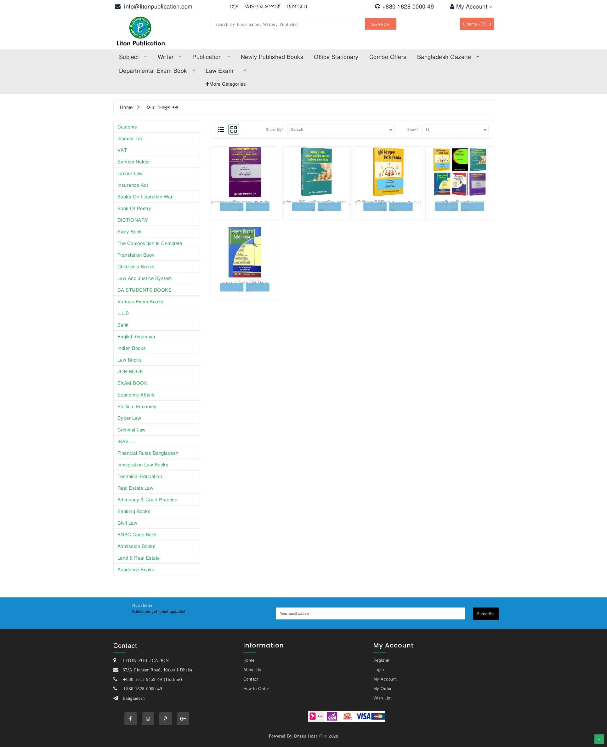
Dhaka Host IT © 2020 (316, 736)
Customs (127, 127)
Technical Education (139, 476)
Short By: (275, 129)
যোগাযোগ (297, 6)
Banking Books (134, 511)
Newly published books (272, 56)
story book (129, 231)
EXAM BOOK (132, 383)
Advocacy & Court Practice (147, 499)
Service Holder (133, 161)
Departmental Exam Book (157, 70)
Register (381, 660)
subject (133, 56)
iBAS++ (126, 441)
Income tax (130, 138)
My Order (382, 688)
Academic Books (136, 569)
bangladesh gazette (448, 56)
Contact (251, 679)
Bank (123, 325)
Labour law (130, 173)
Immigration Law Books (143, 464)
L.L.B (123, 313)
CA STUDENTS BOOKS (144, 290)
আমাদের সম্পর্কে (263, 6)
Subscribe (485, 613)
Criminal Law (131, 429)
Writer (170, 56)
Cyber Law (129, 418)
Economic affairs (136, 395)
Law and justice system (144, 278)
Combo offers (387, 56)
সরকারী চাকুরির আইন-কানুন (459, 203)
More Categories (227, 84)
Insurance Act (132, 185)
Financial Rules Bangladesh (148, 453)
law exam (226, 70)
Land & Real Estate (138, 558)
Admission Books (136, 546)
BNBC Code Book (137, 534)
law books (129, 360)
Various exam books (140, 301)
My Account (471, 6)
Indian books (131, 348)
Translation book (136, 255)
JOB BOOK (130, 371)
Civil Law (127, 523)
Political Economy (137, 406)
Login (378, 669)
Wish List (382, 697)
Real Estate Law (135, 488)
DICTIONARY (132, 220)
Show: (413, 129)
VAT (122, 150)
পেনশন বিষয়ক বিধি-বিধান (245, 283)
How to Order (256, 688)
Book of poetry (134, 208)
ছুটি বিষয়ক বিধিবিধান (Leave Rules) (388, 203)
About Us (252, 669)
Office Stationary (336, 56)
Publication (211, 56)
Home (126, 107)
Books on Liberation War (145, 196)
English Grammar (136, 336)
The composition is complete (149, 243)
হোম (234, 6)
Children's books (136, 266)
